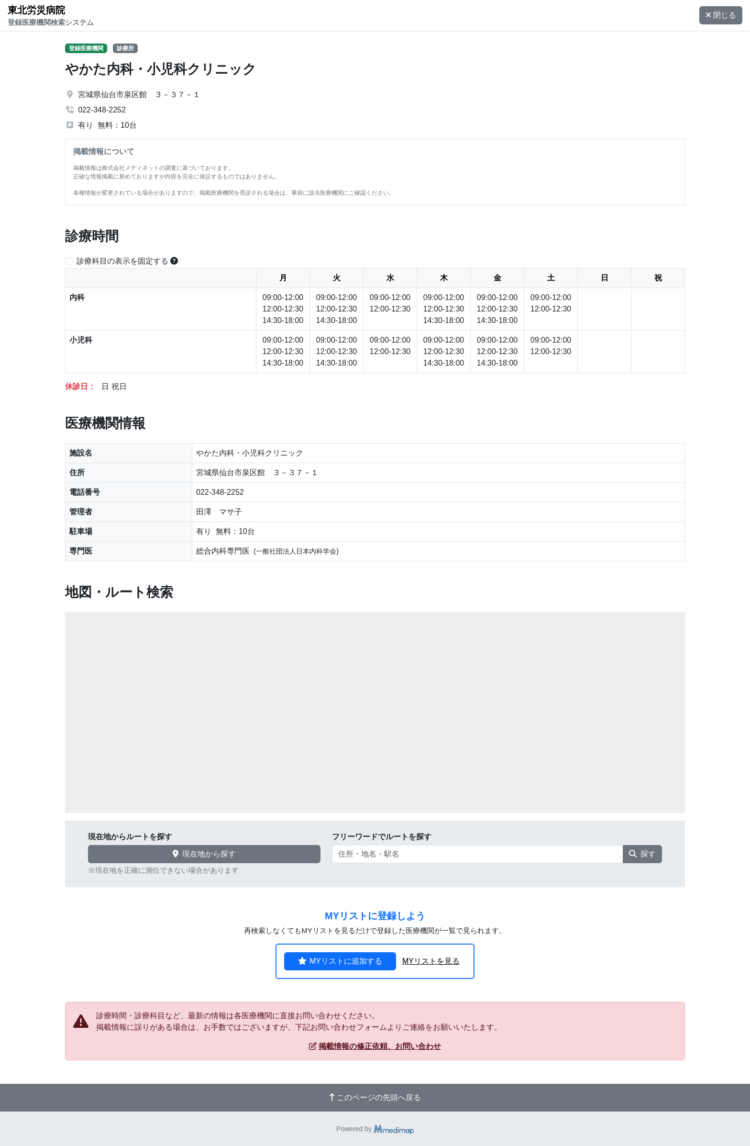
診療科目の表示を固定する (122, 261)
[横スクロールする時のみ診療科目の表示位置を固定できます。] (174, 261)
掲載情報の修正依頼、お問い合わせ (375, 1046)
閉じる (721, 15)
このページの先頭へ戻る (375, 1097)
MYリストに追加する (340, 961)
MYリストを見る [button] (431, 961)
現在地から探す (204, 854)
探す (642, 854)
